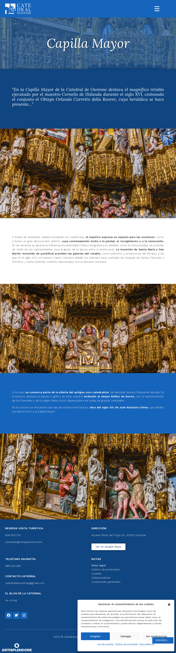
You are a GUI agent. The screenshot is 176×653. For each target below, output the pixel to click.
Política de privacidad (126, 644)
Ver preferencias (156, 636)
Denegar (126, 636)
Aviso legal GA (146, 644)
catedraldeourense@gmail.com (25, 583)
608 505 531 (13, 535)
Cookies (96, 573)
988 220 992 (13, 565)
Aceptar (95, 636)
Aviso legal (98, 565)
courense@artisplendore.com (23, 542)
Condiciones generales (105, 581)
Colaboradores (101, 577)
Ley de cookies (106, 644)
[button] (169, 604)
